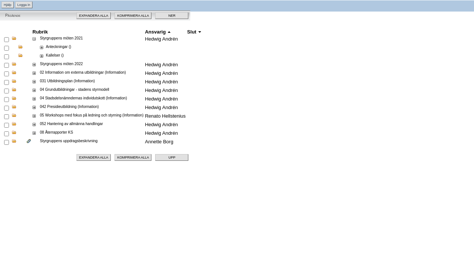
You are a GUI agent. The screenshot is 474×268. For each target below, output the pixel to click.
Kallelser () (55, 55)
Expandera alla (93, 15)
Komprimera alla (133, 15)
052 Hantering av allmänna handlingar (71, 124)
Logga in (24, 5)
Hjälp (8, 5)
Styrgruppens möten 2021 (61, 38)
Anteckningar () (58, 47)
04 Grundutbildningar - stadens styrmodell (74, 89)
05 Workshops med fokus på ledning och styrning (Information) (92, 115)
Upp (172, 157)
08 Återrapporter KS (56, 132)
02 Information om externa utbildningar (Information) (83, 72)
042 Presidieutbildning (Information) (69, 107)
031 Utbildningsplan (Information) (67, 81)
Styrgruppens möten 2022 (61, 64)
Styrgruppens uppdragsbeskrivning (69, 141)
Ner (171, 15)
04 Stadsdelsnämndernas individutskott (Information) (83, 98)
